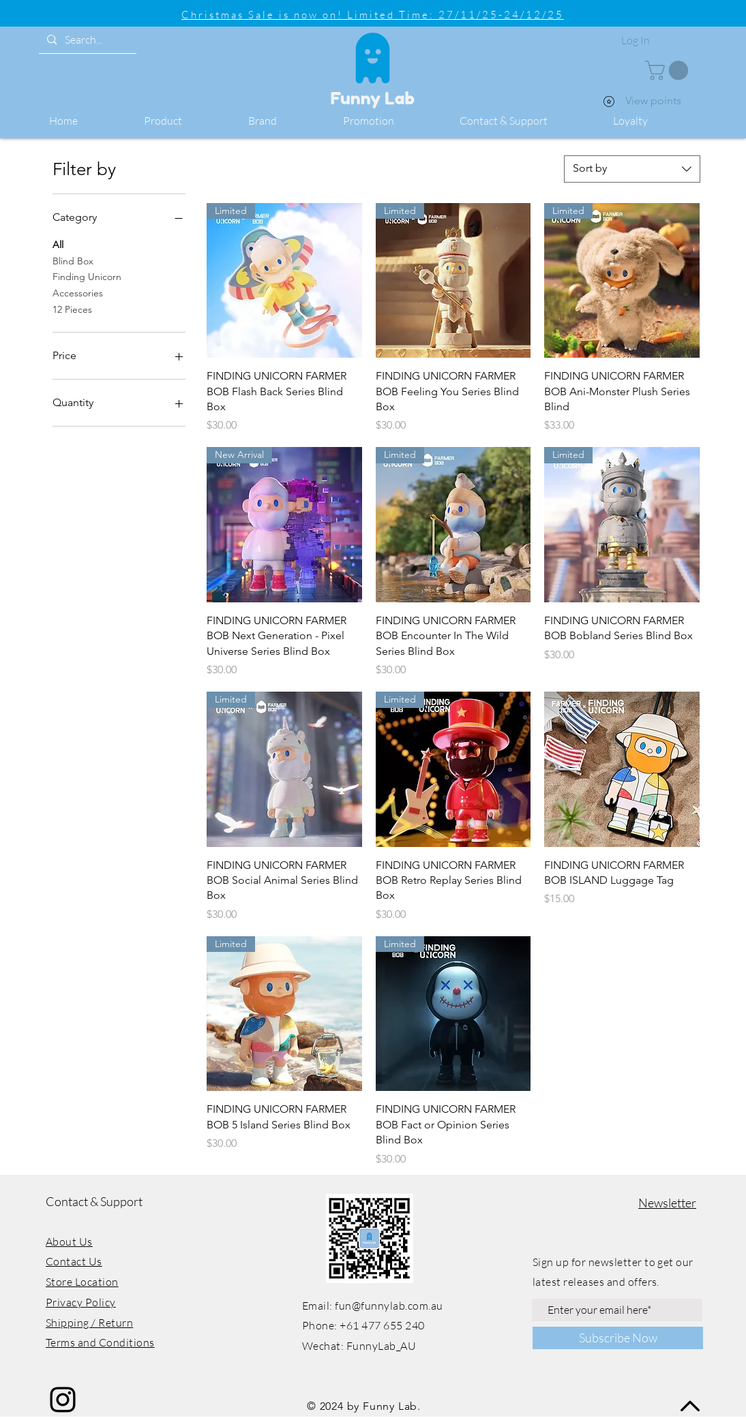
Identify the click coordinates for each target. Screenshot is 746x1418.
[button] (186, 121)
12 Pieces (72, 308)
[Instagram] (63, 1400)
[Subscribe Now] (618, 1338)
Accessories (78, 292)
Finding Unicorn (87, 276)
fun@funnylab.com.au (389, 1305)
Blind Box (73, 260)
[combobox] (632, 169)
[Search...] (86, 40)
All (58, 244)
